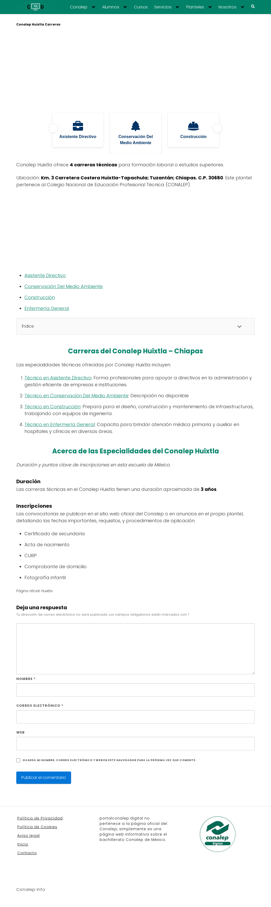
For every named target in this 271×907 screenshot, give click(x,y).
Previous (53, 128)
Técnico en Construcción (52, 406)
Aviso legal (28, 835)
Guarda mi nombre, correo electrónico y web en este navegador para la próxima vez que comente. (109, 760)
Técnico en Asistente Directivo (57, 378)
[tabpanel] (78, 129)
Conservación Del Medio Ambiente (63, 286)
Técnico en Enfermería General (59, 424)
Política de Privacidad (40, 818)
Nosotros (227, 7)
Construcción (39, 297)
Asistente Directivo (45, 275)
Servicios (162, 7)
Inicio (22, 844)
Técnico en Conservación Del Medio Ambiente (76, 395)
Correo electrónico (39, 705)
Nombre (26, 678)
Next (217, 128)
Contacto (27, 852)
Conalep (78, 7)
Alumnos (110, 7)
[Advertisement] (135, 70)
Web (20, 732)
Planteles (195, 7)
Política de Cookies (37, 826)
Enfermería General (46, 308)
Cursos (141, 7)
